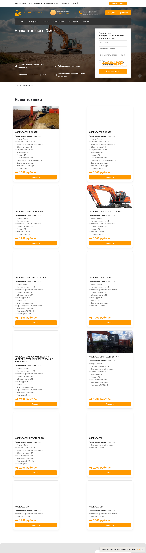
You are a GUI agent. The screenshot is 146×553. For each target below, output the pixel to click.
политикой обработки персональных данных (114, 65)
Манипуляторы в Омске (110, 473)
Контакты (86, 21)
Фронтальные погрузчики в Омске (113, 505)
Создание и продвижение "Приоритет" (29, 539)
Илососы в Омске (107, 481)
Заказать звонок (113, 438)
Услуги (45, 469)
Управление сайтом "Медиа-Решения (28, 536)
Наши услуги (33, 21)
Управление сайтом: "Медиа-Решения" (115, 529)
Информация (81, 469)
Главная (21, 21)
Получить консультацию (118, 13)
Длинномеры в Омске (109, 502)
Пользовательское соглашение (65, 542)
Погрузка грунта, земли (51, 476)
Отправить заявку (113, 71)
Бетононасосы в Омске (109, 513)
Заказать (32, 177)
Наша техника (59, 21)
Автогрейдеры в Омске (109, 508)
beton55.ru (105, 521)
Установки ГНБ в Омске (109, 486)
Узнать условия (118, 3)
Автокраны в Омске (108, 497)
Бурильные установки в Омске (112, 494)
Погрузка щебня (48, 481)
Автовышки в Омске (108, 500)
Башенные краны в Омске (110, 484)
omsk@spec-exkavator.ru (118, 433)
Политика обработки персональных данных (70, 536)
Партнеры (105, 469)
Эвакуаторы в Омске (108, 516)
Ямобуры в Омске (107, 489)
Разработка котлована (50, 484)
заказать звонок (63, 13)
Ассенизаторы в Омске (109, 519)
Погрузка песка (48, 478)
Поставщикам (73, 21)
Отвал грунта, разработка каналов (55, 473)
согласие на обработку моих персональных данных (112, 62)
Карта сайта (58, 544)
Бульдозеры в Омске (109, 510)
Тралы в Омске (106, 492)
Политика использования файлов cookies (69, 539)
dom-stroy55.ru (106, 524)
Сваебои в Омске (107, 478)
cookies (139, 549)
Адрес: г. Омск (109, 425)
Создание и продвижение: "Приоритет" (115, 527)
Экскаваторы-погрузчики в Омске (113, 476)
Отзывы (46, 21)
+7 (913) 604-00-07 (90, 12)
